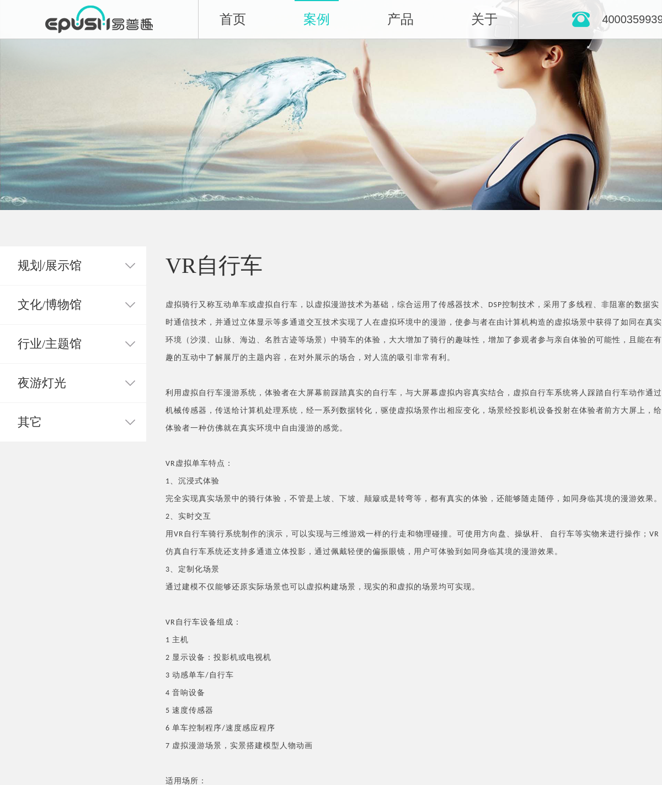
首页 (233, 19)
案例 (316, 19)
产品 (400, 19)
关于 (484, 19)
